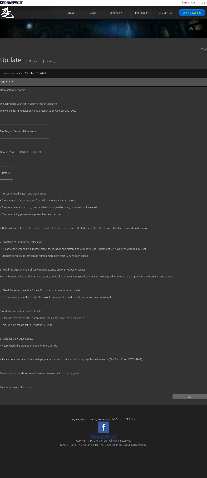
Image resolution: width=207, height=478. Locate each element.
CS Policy (130, 419)
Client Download (192, 13)
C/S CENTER (165, 13)
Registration (188, 2)
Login (204, 2)
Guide (93, 13)
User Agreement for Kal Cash (105, 419)
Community (116, 13)
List (189, 396)
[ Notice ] (33, 61)
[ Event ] (49, 61)
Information (141, 13)
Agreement (78, 419)
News (71, 13)
